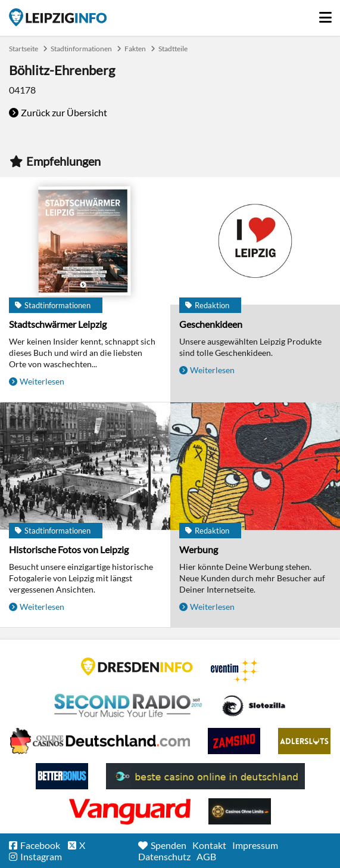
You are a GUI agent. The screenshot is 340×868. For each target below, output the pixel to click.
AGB (206, 856)
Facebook (40, 845)
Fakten (135, 48)
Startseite (58, 17)
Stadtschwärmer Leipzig (58, 324)
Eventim (235, 671)
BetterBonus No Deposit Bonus (62, 776)
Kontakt (209, 845)
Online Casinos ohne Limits (239, 811)
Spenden (168, 845)
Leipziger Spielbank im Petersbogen (100, 741)
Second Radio (128, 706)
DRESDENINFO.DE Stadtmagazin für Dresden (137, 666)
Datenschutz (164, 856)
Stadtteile (173, 48)
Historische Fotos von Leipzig (69, 549)
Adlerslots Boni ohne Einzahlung (304, 741)
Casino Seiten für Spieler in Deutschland (253, 706)
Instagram (41, 856)
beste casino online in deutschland (205, 776)
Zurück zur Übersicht (64, 112)
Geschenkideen (210, 324)
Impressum (255, 845)
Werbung (198, 549)
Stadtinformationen (81, 48)
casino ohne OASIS (130, 811)
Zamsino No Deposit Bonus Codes (234, 741)
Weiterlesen (42, 381)
